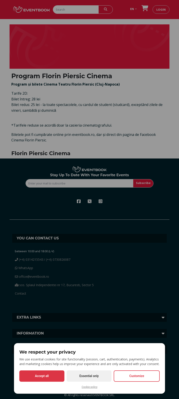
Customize (136, 376)
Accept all (42, 376)
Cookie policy (89, 387)
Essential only (89, 376)
